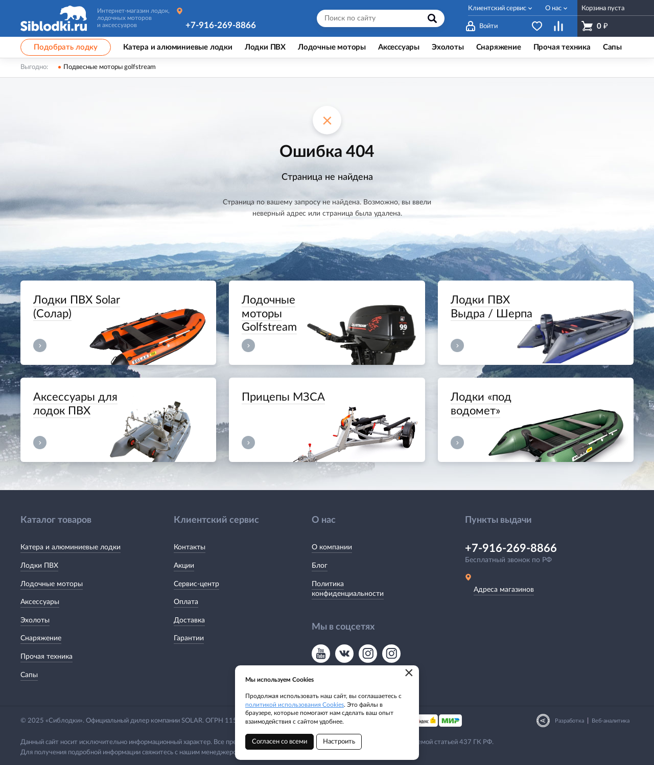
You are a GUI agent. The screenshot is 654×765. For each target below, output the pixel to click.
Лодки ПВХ (39, 565)
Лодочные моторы (51, 584)
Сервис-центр (196, 584)
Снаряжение (40, 638)
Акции (184, 565)
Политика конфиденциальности (348, 589)
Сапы (29, 675)
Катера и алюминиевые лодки (70, 547)
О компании (332, 547)
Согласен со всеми (279, 741)
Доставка (189, 620)
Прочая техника (46, 656)
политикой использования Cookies (294, 705)
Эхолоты (35, 620)
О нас (553, 8)
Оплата (186, 602)
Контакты (189, 547)
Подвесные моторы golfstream (109, 67)
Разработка (569, 721)
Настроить (339, 741)
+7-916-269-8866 (220, 25)
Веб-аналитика (610, 721)
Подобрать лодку (66, 47)
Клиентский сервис (497, 8)
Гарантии (189, 638)
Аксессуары (39, 602)
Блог (320, 565)
